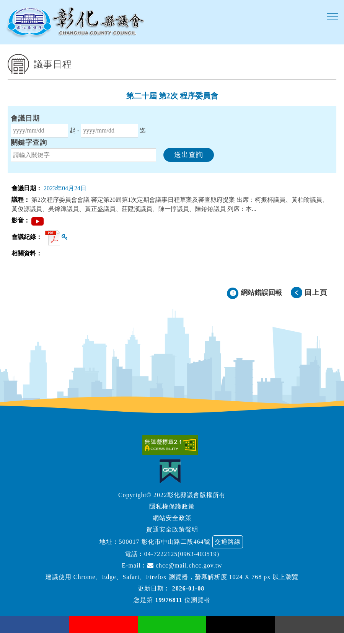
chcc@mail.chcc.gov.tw (184, 565)
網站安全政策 (172, 518)
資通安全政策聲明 (172, 529)
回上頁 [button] (316, 292)
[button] (332, 17)
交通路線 (228, 541)
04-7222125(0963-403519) (181, 554)
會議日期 (25, 118)
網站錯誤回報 (261, 292)
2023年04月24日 (65, 188)
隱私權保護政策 (172, 506)
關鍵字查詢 (29, 142)
